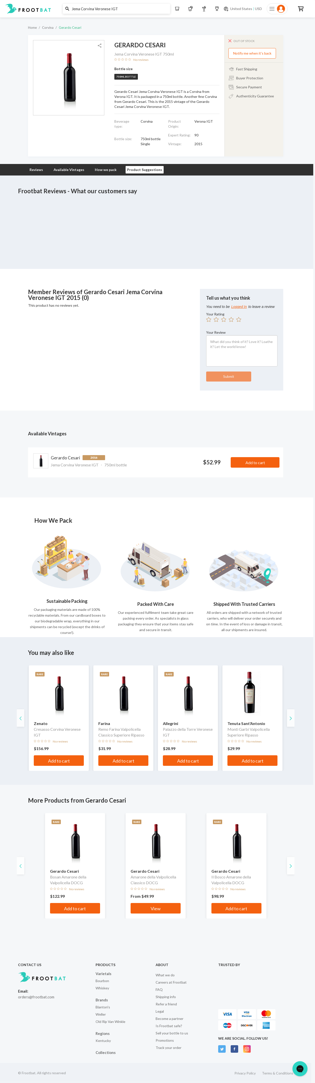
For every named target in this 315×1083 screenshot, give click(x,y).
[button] (155, 9)
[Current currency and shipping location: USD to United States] (242, 8)
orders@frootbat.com (36, 997)
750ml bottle (126, 76)
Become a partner (169, 1018)
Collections (106, 1052)
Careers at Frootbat (171, 982)
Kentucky (103, 1040)
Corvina (48, 28)
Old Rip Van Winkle (110, 1021)
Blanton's (103, 1007)
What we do (165, 975)
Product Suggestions (144, 169)
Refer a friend (166, 1004)
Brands (102, 1000)
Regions (103, 1033)
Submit (228, 376)
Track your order (168, 1047)
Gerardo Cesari (70, 28)
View (156, 908)
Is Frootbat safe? (169, 1026)
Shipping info (166, 997)
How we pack (106, 169)
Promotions (165, 1040)
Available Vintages (69, 169)
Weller (101, 1014)
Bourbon (102, 981)
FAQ (159, 989)
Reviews (36, 169)
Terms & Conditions (277, 1073)
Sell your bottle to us (172, 1033)
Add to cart (255, 462)
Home (32, 28)
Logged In (239, 307)
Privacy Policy (245, 1073)
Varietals (103, 973)
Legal (160, 1011)
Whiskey (102, 988)
